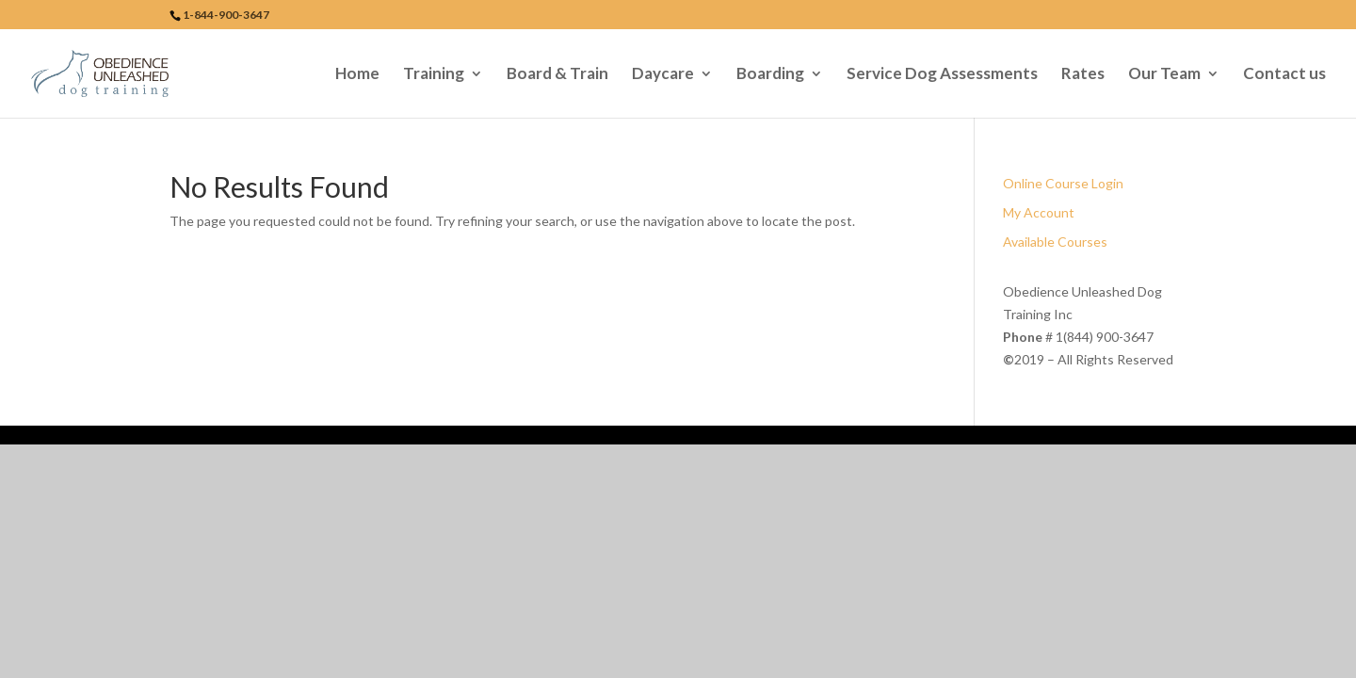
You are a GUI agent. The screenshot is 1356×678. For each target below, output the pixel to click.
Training (433, 75)
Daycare (663, 75)
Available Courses (1055, 242)
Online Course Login (1063, 183)
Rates (1083, 75)
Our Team (1164, 75)
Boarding (770, 75)
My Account (1038, 212)
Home (357, 75)
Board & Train (557, 75)
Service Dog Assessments (942, 75)
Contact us (1284, 75)
